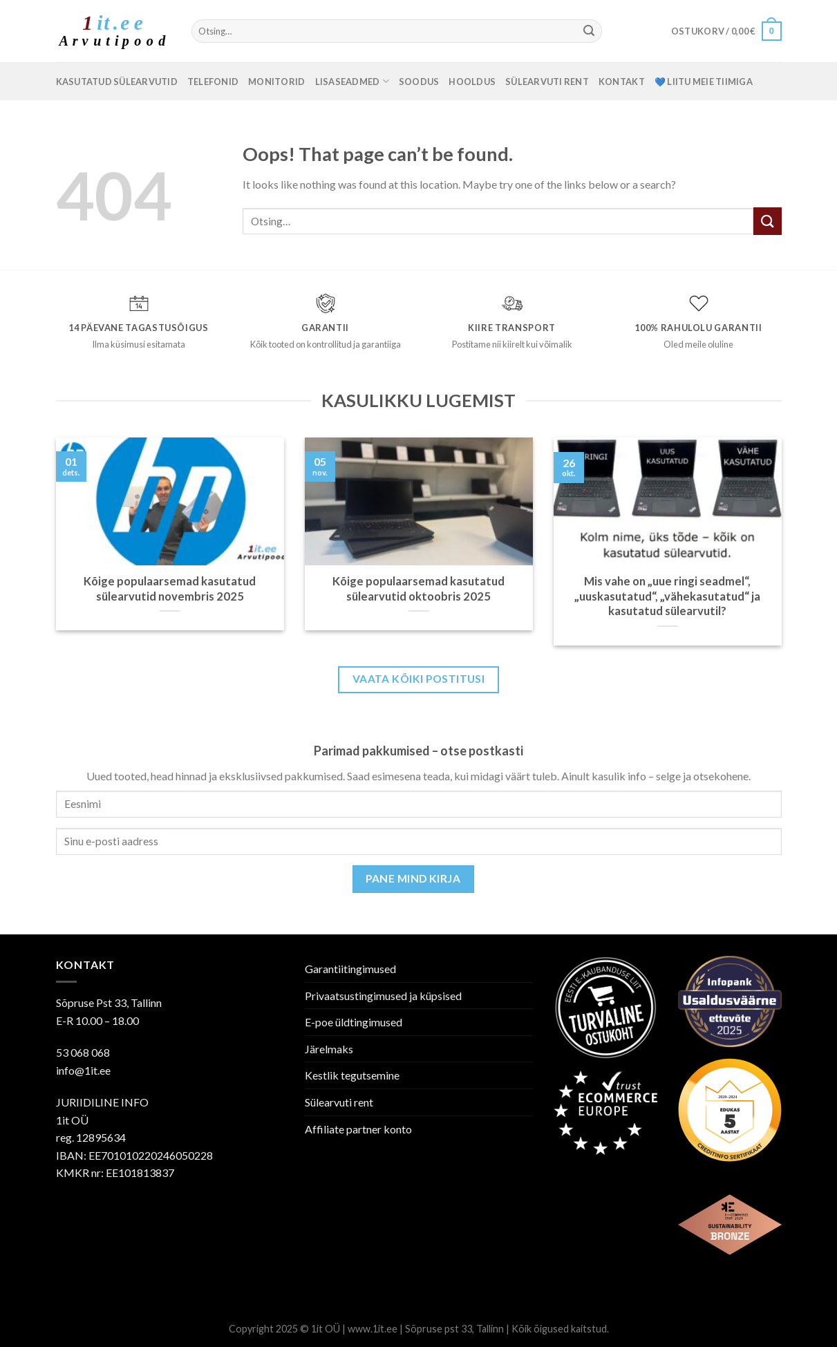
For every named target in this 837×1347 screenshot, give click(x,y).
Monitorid (276, 81)
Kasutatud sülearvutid (117, 81)
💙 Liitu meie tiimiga (704, 81)
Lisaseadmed (352, 81)
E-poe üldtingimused (353, 1021)
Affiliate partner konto (358, 1129)
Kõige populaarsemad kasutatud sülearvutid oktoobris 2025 (418, 588)
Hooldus (472, 81)
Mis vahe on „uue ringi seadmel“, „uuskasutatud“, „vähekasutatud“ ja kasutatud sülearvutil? (667, 596)
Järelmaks (329, 1048)
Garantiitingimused (350, 968)
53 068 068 (83, 1052)
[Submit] (589, 31)
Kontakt (622, 81)
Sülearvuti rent (547, 81)
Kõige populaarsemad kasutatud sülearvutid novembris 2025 (170, 588)
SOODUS (419, 81)
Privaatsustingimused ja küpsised (383, 995)
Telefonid (212, 81)
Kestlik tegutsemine (352, 1075)
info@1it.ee (83, 1070)
